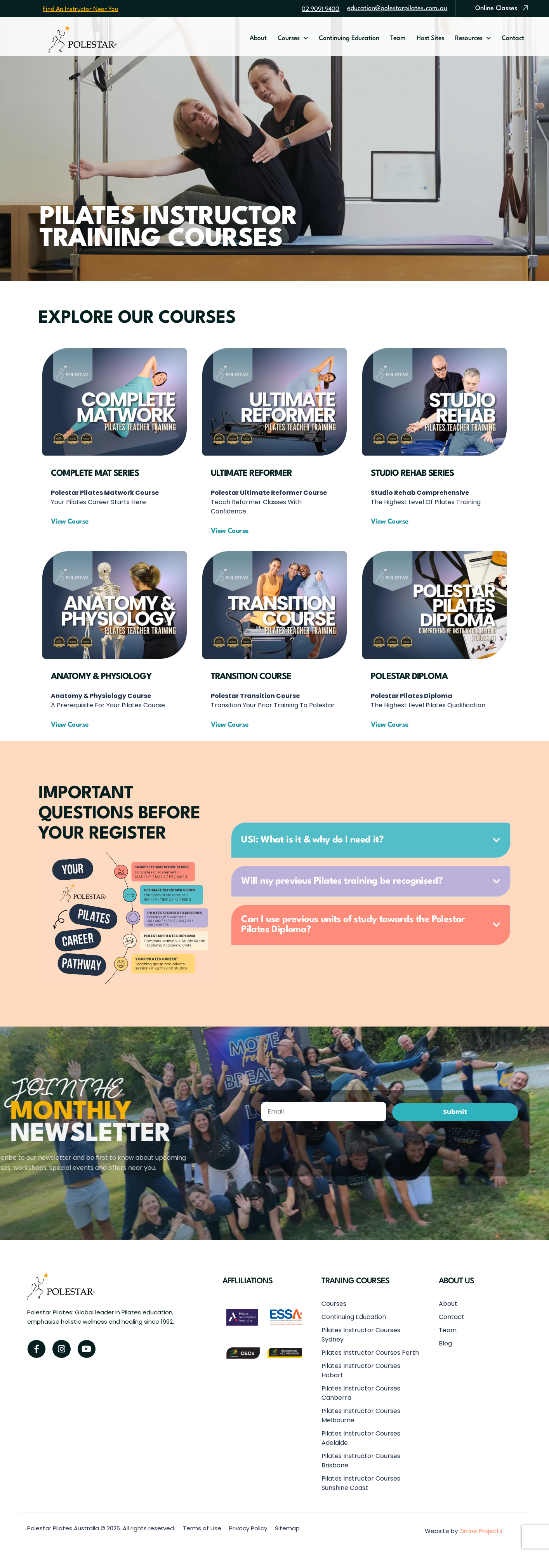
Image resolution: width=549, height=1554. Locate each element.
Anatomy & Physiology (101, 676)
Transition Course (251, 676)
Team (398, 38)
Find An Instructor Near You (80, 9)
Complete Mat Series (95, 473)
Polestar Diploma (409, 676)
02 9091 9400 (320, 9)
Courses (293, 38)
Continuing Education (349, 38)
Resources (473, 38)
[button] (233, 531)
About (258, 38)
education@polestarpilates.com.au (397, 8)
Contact (513, 38)
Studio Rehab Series (412, 473)
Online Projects (480, 1531)
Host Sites (430, 38)
